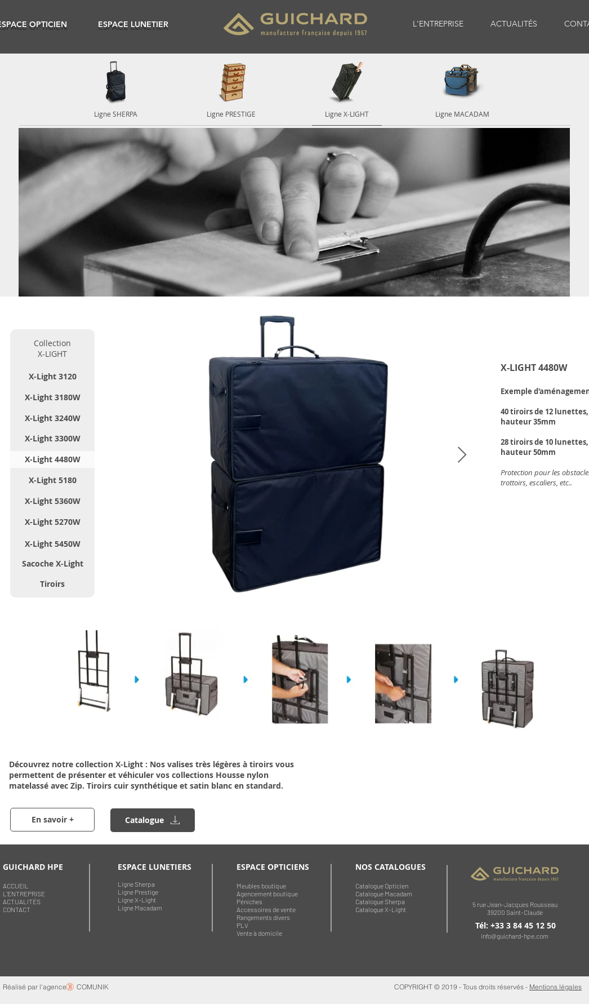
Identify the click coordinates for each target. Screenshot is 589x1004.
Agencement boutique (267, 893)
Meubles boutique (261, 886)
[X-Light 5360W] (52, 501)
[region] (133, 23)
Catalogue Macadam (383, 893)
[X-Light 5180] (52, 480)
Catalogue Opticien (381, 886)
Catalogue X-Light (380, 909)
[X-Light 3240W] (52, 418)
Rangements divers (263, 917)
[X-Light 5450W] (52, 544)
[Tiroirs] (52, 584)
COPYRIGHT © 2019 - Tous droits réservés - (461, 987)
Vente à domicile (259, 933)
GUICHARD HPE (33, 866)
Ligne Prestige (138, 892)
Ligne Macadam (140, 908)
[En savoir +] (52, 819)
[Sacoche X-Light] (52, 563)
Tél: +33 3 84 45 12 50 (515, 925)
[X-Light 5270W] (52, 522)
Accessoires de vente (266, 909)
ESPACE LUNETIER (133, 24)
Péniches (249, 901)
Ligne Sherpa (136, 884)
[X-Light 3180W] (52, 397)
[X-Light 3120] (52, 376)
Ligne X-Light (137, 900)
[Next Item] (462, 455)
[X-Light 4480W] (52, 459)
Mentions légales (555, 987)
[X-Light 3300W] (52, 438)
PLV (242, 925)
